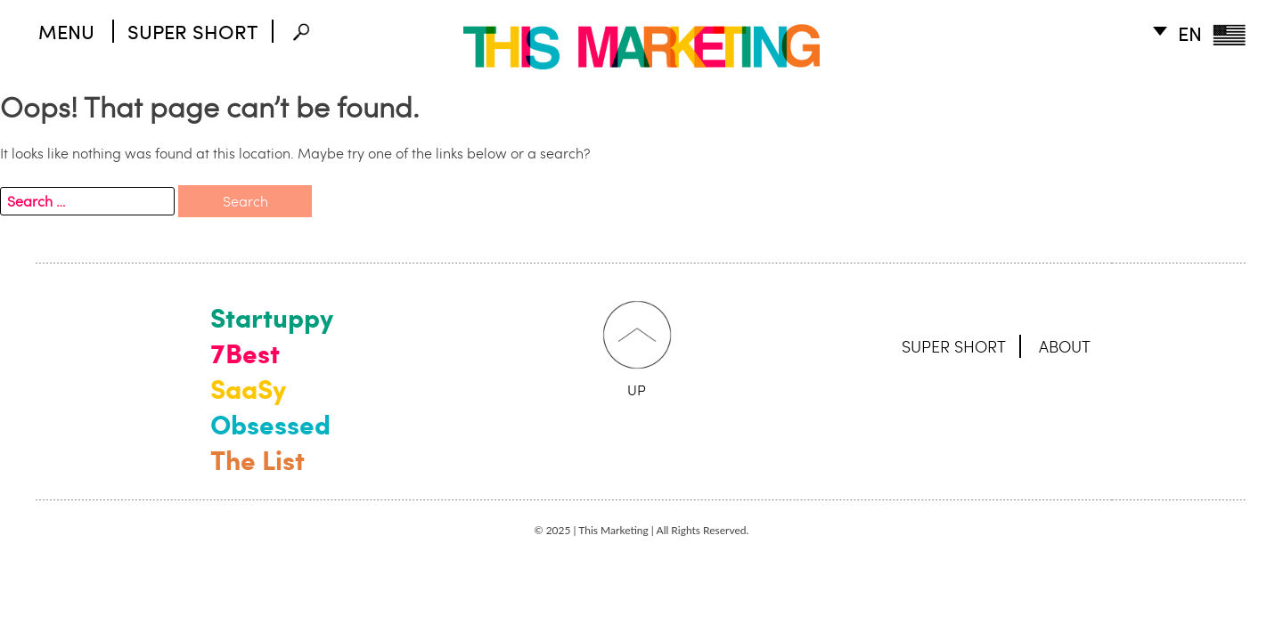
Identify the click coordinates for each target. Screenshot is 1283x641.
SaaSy (248, 388)
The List (257, 459)
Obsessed (270, 424)
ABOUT (1065, 346)
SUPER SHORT (192, 31)
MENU (66, 31)
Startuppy (271, 317)
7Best (245, 352)
